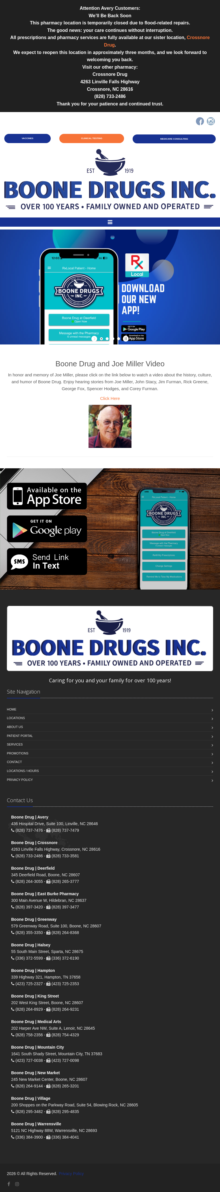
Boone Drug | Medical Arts (36, 1021)
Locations (16, 718)
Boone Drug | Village (30, 1098)
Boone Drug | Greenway (34, 919)
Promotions (17, 753)
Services (15, 744)
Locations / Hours (23, 771)
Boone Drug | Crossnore (34, 842)
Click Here (110, 398)
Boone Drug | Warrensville (36, 1124)
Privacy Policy (20, 779)
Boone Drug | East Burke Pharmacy (45, 893)
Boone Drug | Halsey (30, 945)
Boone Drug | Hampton (33, 970)
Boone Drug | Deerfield (33, 868)
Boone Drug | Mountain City (37, 1047)
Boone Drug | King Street (35, 996)
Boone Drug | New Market (35, 1072)
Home (11, 709)
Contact (14, 762)
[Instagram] (211, 121)
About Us (15, 727)
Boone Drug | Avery (29, 817)
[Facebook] (200, 121)
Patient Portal (20, 735)
